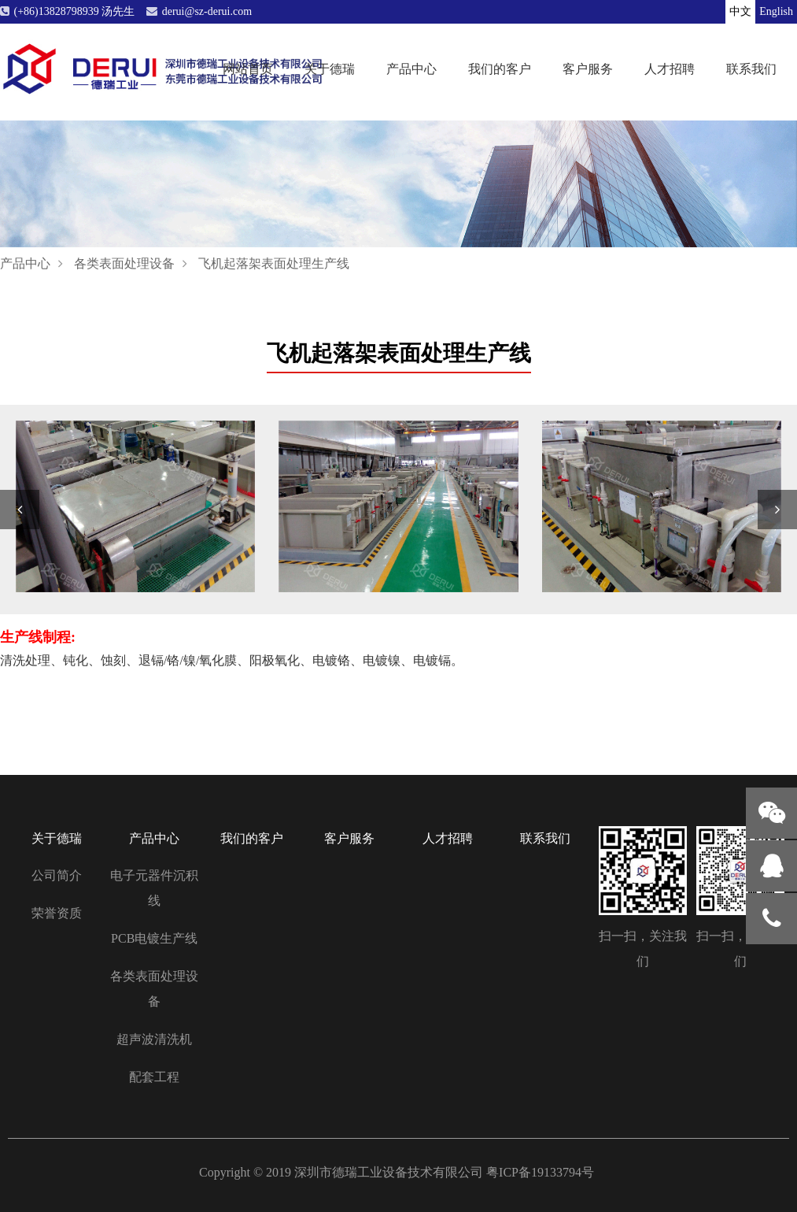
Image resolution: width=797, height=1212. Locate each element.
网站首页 (248, 68)
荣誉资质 (56, 913)
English (776, 11)
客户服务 (588, 68)
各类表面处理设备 (124, 263)
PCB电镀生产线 (154, 938)
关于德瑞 (329, 68)
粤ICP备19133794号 (540, 1172)
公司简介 (56, 875)
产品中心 (411, 68)
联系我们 (751, 68)
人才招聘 (669, 68)
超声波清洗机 (154, 1039)
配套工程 (154, 1077)
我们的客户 (499, 68)
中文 (740, 11)
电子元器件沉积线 (154, 888)
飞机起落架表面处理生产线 (273, 263)
